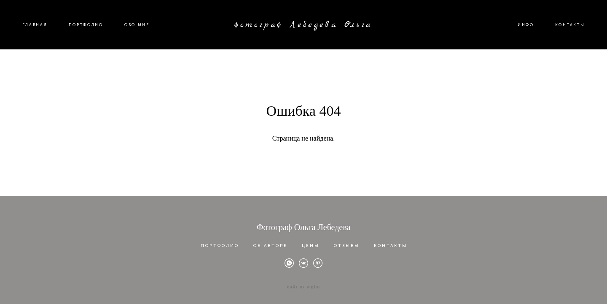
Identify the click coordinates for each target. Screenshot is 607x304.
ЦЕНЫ (311, 242)
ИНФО (521, 30)
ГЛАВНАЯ (40, 30)
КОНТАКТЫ (565, 30)
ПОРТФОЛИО (91, 30)
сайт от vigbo (303, 284)
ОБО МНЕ (142, 30)
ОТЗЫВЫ (347, 242)
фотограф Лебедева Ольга (303, 30)
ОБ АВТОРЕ (270, 242)
